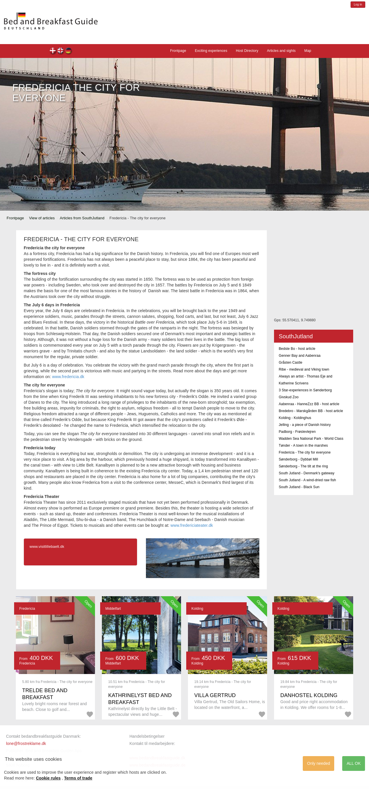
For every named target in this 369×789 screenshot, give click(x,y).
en (61, 51)
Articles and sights (281, 51)
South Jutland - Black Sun (299, 487)
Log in (358, 4)
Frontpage (178, 51)
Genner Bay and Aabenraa (299, 356)
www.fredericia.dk (68, 376)
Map (307, 51)
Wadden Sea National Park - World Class (311, 439)
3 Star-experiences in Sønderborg (305, 390)
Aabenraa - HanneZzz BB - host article (309, 404)
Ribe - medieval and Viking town (304, 369)
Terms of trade (78, 778)
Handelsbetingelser (147, 736)
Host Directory (247, 51)
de (69, 51)
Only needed (318, 763)
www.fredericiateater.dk (191, 525)
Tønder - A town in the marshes (303, 445)
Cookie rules (48, 778)
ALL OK (354, 763)
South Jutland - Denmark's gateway (306, 473)
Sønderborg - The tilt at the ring (303, 466)
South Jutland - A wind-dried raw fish (307, 480)
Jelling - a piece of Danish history (305, 425)
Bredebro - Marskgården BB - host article (311, 411)
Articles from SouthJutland (82, 218)
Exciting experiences (211, 51)
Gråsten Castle (290, 362)
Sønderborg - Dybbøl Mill (298, 459)
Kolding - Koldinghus (295, 418)
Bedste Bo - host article (297, 349)
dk (53, 51)
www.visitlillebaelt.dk (46, 546)
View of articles (42, 218)
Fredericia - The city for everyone (304, 452)
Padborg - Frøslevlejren (297, 432)
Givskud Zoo (288, 397)
